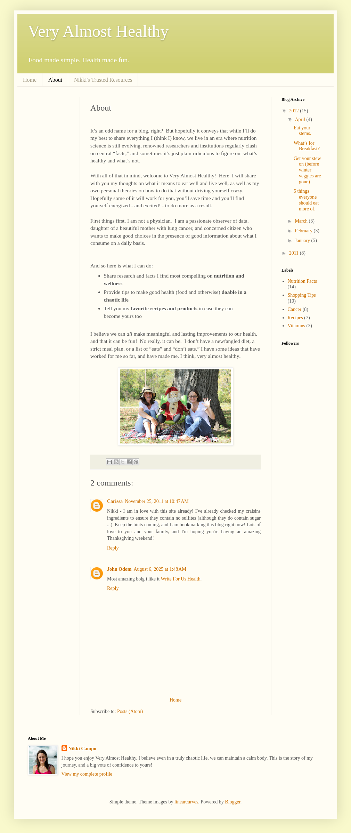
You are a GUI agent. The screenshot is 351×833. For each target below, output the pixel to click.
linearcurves (186, 801)
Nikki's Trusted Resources (103, 80)
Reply (113, 548)
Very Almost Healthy (98, 31)
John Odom (119, 569)
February (304, 230)
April (300, 119)
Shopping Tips (302, 295)
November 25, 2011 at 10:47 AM (157, 501)
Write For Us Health (181, 579)
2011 (294, 253)
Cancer (295, 309)
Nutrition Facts (302, 281)
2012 (294, 110)
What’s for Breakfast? (307, 146)
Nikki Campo (82, 748)
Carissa (115, 501)
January (303, 240)
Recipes (295, 317)
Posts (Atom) (130, 711)
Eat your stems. (302, 130)
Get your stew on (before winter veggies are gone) (307, 170)
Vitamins (296, 325)
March (302, 221)
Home (29, 80)
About (55, 80)
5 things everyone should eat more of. (306, 200)
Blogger (232, 801)
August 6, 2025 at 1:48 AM (159, 569)
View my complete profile (87, 774)
